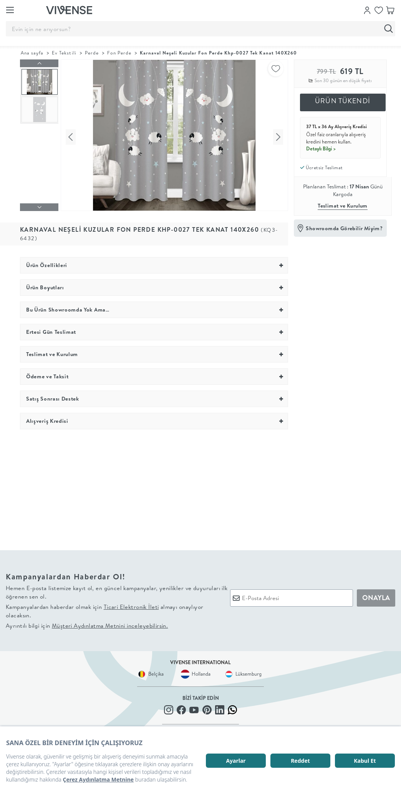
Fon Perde (119, 52)
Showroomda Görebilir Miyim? (344, 228)
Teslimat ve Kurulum (343, 205)
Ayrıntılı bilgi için (87, 624)
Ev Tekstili (64, 52)
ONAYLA (376, 595)
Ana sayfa (32, 52)
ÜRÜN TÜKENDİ (342, 101)
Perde (92, 52)
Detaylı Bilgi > (321, 148)
